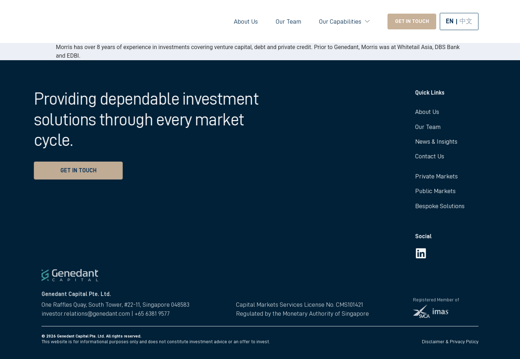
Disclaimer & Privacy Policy (450, 341)
